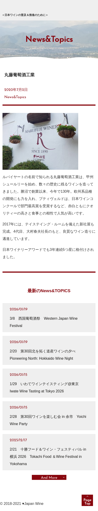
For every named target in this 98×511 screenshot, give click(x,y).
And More (49, 478)
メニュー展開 (88, 9)
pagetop (87, 500)
